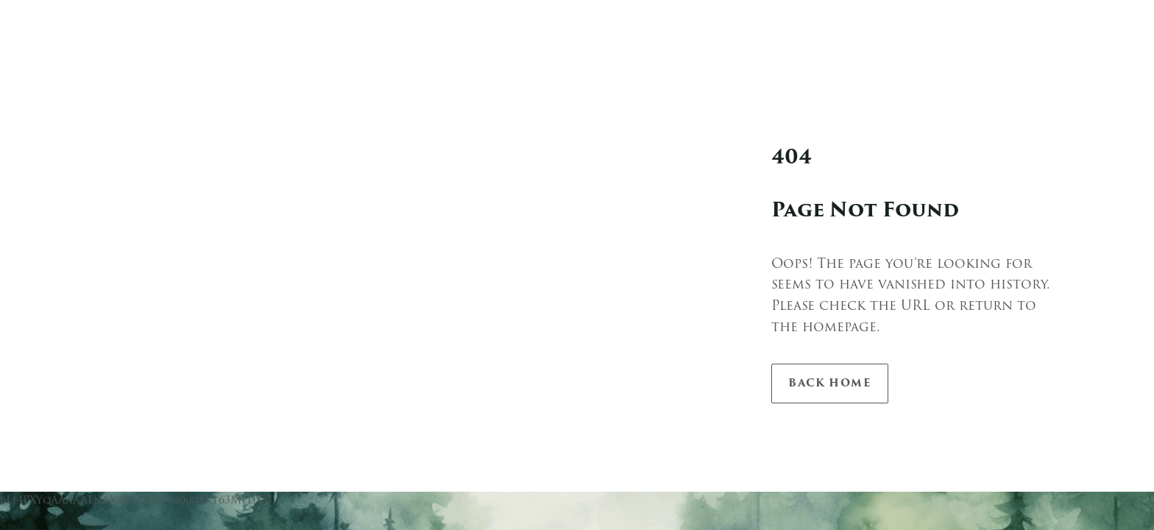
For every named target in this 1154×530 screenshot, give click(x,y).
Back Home (829, 383)
